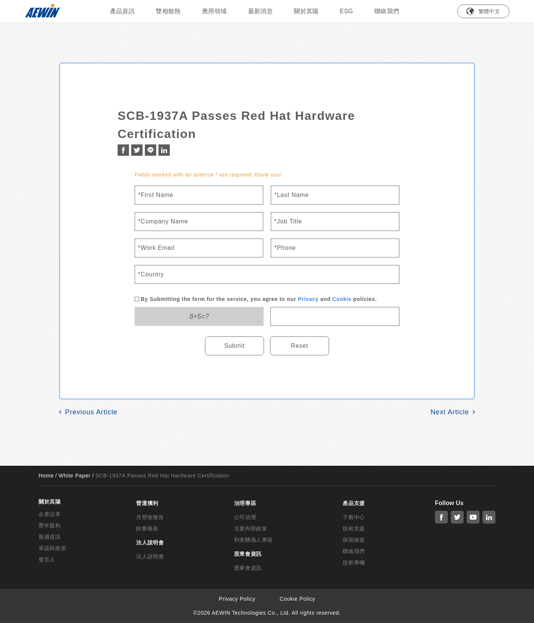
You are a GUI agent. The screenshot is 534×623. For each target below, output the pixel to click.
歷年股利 (50, 525)
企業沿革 (50, 514)
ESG (346, 11)
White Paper (75, 476)
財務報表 (147, 528)
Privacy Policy (237, 599)
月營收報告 (150, 517)
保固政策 (354, 540)
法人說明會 (150, 556)
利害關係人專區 (253, 540)
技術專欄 (354, 562)
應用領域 (214, 11)
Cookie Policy (297, 599)
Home (46, 476)
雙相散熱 (168, 11)
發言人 (47, 559)
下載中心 (354, 517)
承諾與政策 (53, 548)
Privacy (308, 299)
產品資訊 (122, 11)
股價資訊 (50, 537)
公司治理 (245, 517)
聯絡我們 (386, 11)
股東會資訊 (248, 568)
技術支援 (354, 528)
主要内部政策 (250, 528)
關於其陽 (306, 11)
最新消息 (260, 11)
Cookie (342, 299)
